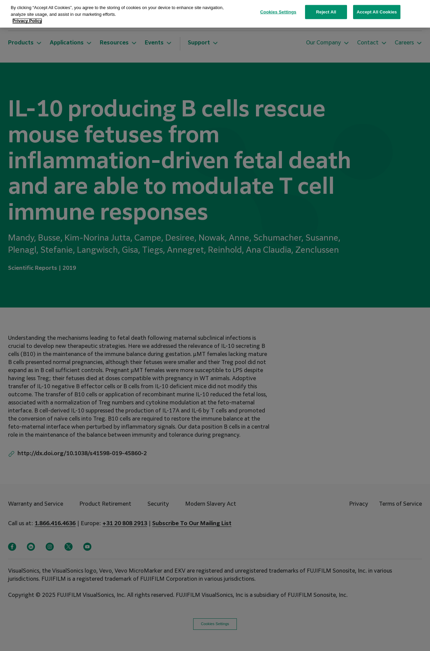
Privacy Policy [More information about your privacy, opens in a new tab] (27, 9)
